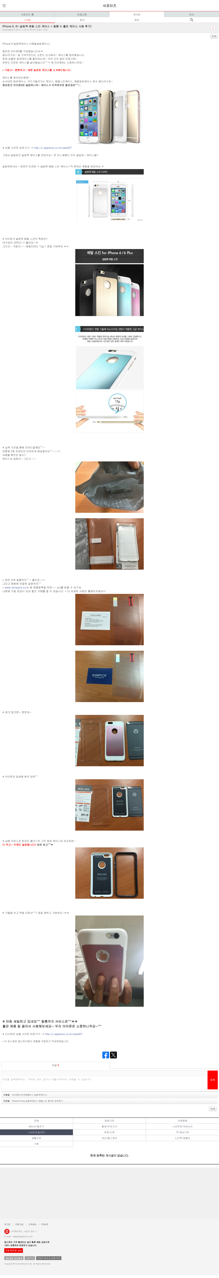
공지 (136, 20)
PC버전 (44, 1224)
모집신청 (82, 14)
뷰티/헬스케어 (109, 1138)
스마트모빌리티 (36, 1132)
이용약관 (30, 1258)
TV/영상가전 (182, 1132)
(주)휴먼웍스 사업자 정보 (24, 1231)
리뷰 (28, 20)
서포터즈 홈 (27, 14)
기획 (36, 1144)
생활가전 (36, 1138)
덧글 (55, 1065)
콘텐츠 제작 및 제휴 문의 (48, 1258)
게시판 (136, 14)
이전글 (33, 1100)
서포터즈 (109, 5)
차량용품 (182, 1120)
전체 (36, 1120)
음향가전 (109, 1120)
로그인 (7, 1224)
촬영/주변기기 (109, 1126)
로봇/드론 (109, 1132)
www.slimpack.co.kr (17, 587)
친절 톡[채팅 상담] (13, 1250)
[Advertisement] (104, 1193)
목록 (214, 36)
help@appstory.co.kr (23, 1236)
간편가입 (19, 1224)
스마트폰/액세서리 (182, 1126)
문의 (82, 20)
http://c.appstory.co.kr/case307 (53, 147)
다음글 (25, 1094)
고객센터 (32, 1224)
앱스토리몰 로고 (7, 1232)
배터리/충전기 (36, 1126)
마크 (191, 14)
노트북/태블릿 (182, 1138)
